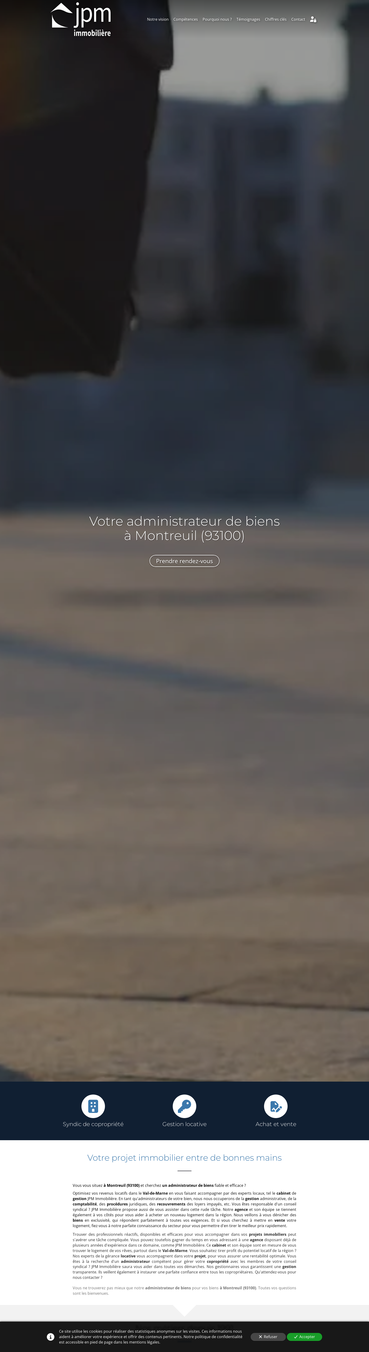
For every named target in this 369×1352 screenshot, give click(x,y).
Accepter (304, 1336)
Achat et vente (276, 1124)
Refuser (268, 1336)
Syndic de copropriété (93, 1124)
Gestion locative (184, 1124)
